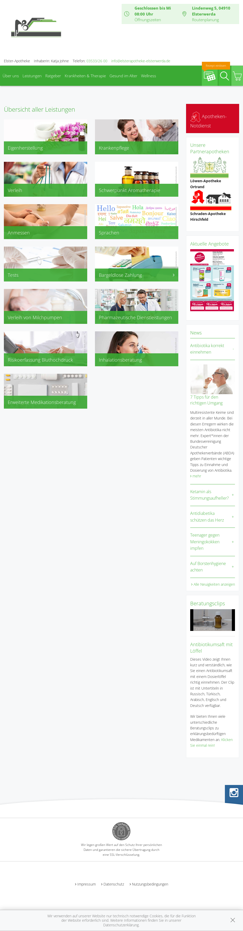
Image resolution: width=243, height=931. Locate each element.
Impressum (86, 884)
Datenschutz (114, 884)
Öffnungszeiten (148, 19)
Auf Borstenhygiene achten (208, 567)
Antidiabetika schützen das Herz (207, 516)
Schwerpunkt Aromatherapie (129, 190)
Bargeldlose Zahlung (136, 275)
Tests (13, 275)
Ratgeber (53, 75)
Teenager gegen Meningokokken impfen (204, 541)
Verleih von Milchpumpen (35, 317)
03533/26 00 (96, 60)
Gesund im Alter (123, 75)
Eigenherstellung (25, 148)
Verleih (15, 190)
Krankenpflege (114, 148)
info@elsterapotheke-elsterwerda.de (140, 60)
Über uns (11, 75)
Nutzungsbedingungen (150, 884)
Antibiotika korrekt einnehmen (207, 349)
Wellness (148, 75)
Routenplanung (205, 19)
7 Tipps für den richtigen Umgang (206, 400)
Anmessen (19, 233)
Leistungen (32, 75)
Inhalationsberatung (120, 360)
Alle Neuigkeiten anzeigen (214, 584)
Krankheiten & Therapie (85, 75)
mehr (197, 476)
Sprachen (109, 233)
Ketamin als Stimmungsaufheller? (209, 495)
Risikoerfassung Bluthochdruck (40, 360)
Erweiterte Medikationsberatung (42, 402)
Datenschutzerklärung (121, 924)
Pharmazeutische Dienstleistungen (135, 317)
